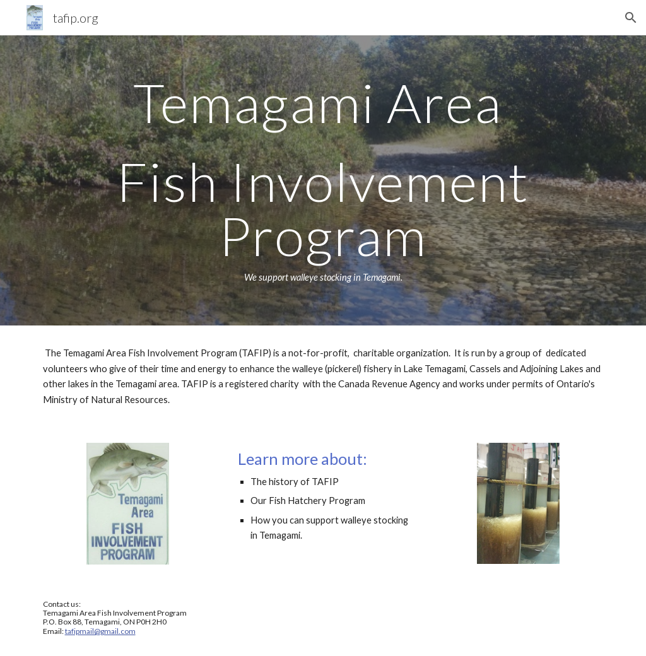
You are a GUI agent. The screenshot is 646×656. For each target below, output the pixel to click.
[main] (323, 180)
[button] (631, 18)
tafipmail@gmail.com (100, 631)
